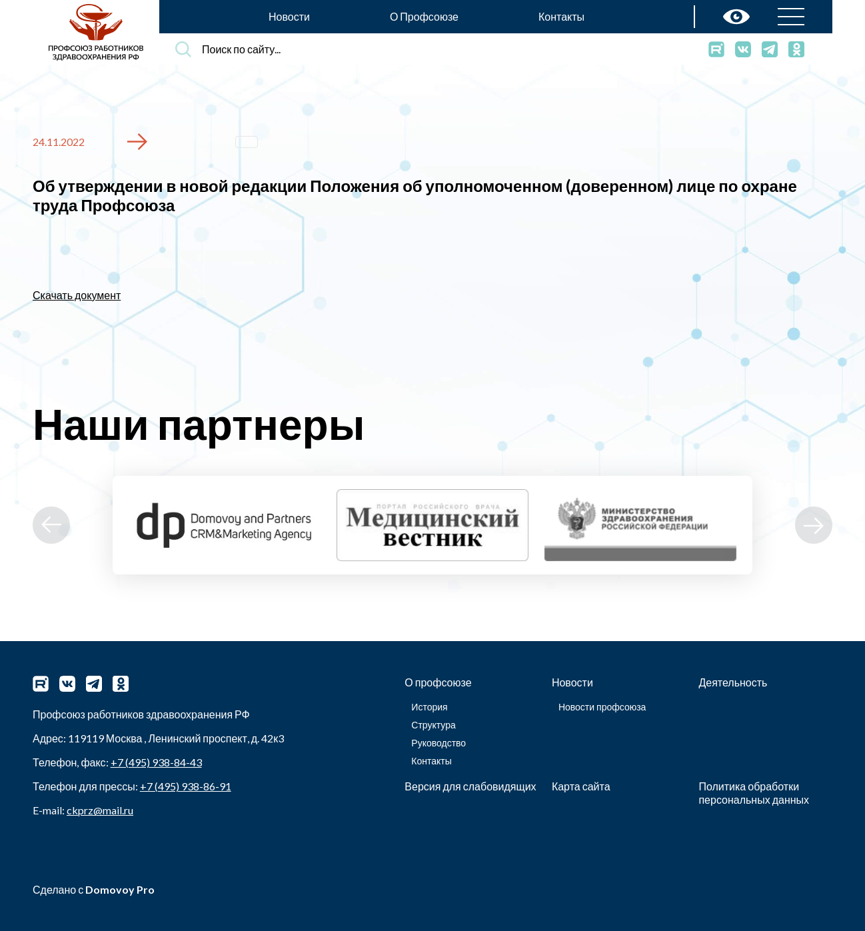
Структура (433, 724)
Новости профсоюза (602, 706)
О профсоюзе (438, 682)
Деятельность (732, 682)
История (429, 706)
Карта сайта (581, 786)
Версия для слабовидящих (470, 786)
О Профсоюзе (424, 16)
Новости (289, 16)
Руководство (438, 742)
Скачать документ (77, 295)
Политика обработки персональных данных (753, 793)
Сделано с (94, 889)
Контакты (561, 16)
